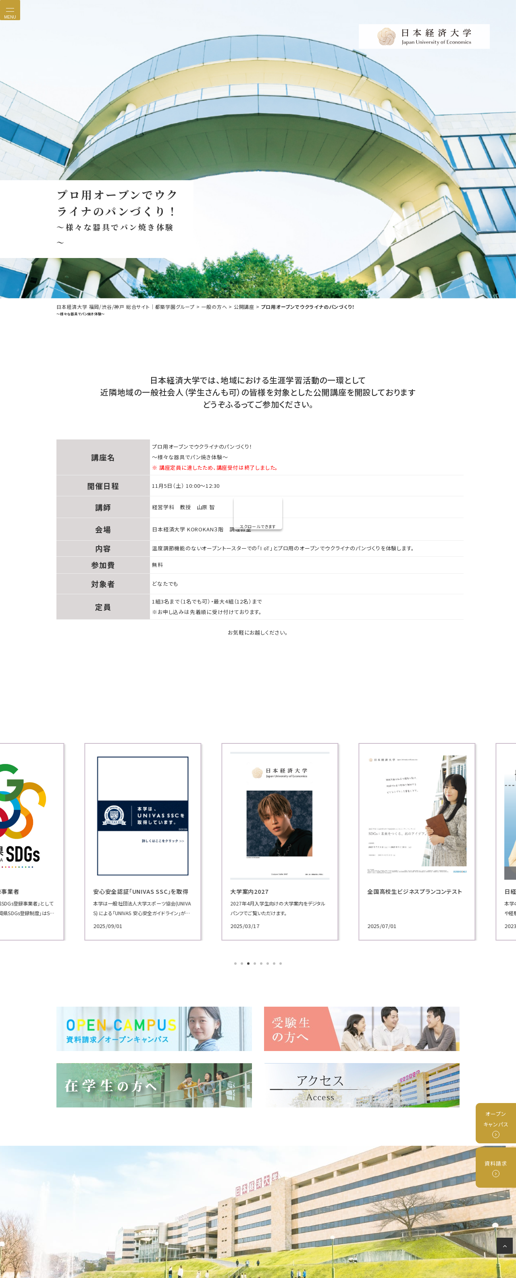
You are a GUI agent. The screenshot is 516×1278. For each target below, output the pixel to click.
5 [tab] (262, 964)
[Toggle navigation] (10, 10)
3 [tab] (249, 964)
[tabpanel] (120, 841)
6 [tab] (268, 964)
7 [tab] (275, 964)
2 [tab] (243, 964)
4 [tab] (256, 964)
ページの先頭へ (506, 1247)
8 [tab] (281, 964)
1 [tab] (236, 964)
